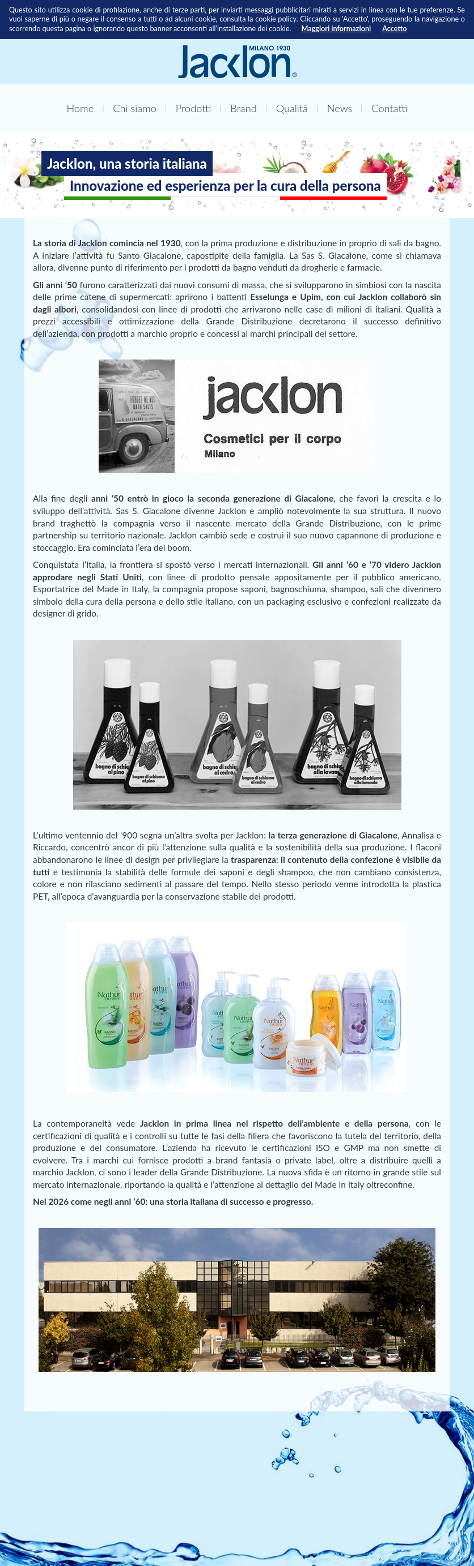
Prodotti (193, 108)
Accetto (394, 28)
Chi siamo (134, 108)
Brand (243, 108)
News (339, 108)
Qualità (292, 108)
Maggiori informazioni (336, 28)
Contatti (389, 108)
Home (80, 108)
